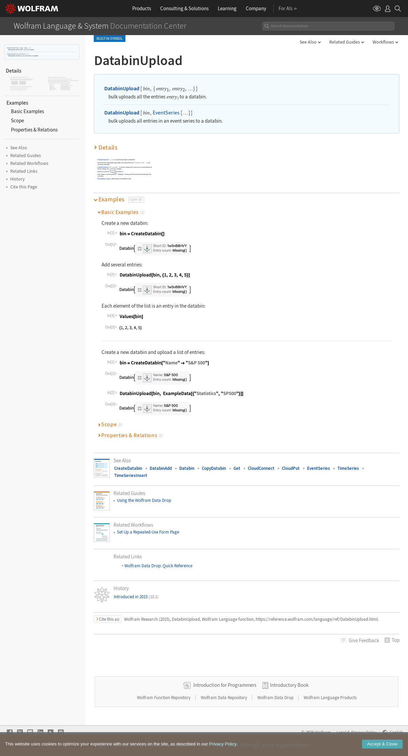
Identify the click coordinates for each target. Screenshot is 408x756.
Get (236, 468)
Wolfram (323, 732)
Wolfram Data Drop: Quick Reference (157, 566)
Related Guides (344, 42)
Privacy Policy (364, 732)
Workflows (383, 42)
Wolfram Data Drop (275, 697)
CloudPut (291, 468)
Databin (121, 159)
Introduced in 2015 (136, 597)
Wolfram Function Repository (164, 697)
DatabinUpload (11, 48)
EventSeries (22, 54)
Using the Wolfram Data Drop (144, 500)
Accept (382, 747)
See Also (308, 42)
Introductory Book (289, 685)
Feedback (364, 640)
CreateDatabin (128, 468)
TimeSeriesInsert (130, 475)
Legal (341, 732)
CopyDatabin (214, 468)
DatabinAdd (161, 468)
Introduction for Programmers (224, 685)
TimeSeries (100, 171)
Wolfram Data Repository (224, 697)
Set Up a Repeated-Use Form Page (148, 532)
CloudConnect (261, 468)
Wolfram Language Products (330, 697)
